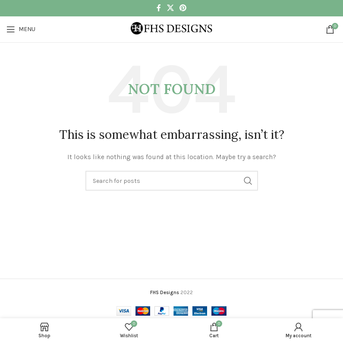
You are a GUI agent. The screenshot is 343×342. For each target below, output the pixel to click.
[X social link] (170, 8)
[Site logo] (172, 28)
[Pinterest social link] (183, 8)
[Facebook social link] (159, 8)
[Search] (171, 181)
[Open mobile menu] (21, 29)
